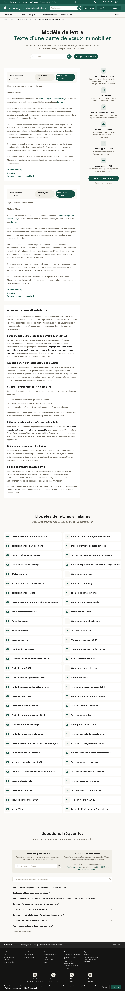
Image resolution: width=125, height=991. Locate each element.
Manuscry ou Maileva (71, 965)
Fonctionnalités (49, 15)
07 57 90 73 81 (100, 2)
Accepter (116, 987)
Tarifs (22, 15)
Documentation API (30, 957)
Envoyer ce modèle (62, 77)
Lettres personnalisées (19, 19)
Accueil (6, 19)
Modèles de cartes (50, 955)
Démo (118, 2)
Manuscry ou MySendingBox (69, 962)
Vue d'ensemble (29, 955)
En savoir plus (33, 988)
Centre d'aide (67, 15)
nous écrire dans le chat (87, 869)
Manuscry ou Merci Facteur (70, 958)
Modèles (116, 15)
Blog (45, 962)
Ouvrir (72, 981)
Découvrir (116, 945)
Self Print (6, 959)
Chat (110, 2)
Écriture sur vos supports (92, 964)
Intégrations (34, 15)
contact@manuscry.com (84, 2)
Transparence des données (90, 960)
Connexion (89, 8)
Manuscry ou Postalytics (72, 955)
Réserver (90, 981)
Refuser (105, 987)
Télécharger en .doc (42, 77)
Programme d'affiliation (91, 957)
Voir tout (66, 968)
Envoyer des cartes (86, 56)
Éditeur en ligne (10, 15)
